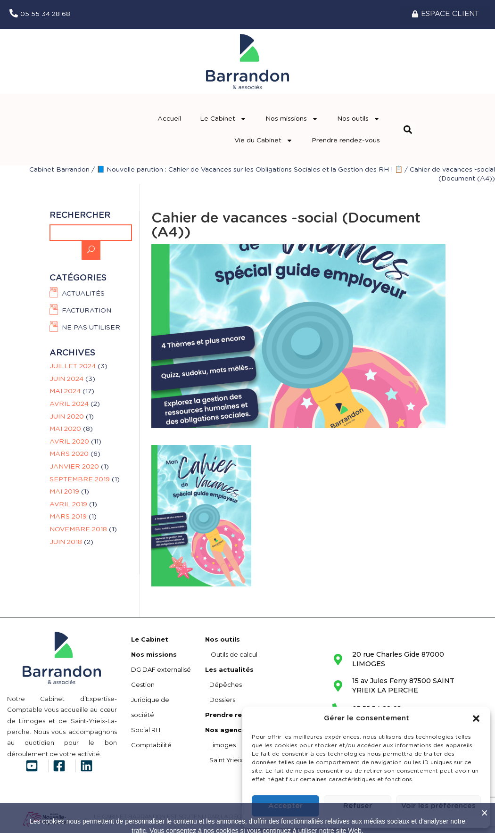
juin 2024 (66, 379)
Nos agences (227, 730)
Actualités (83, 293)
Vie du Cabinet (263, 140)
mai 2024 (65, 391)
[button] (476, 718)
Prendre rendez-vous (346, 140)
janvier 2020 (74, 466)
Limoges (220, 745)
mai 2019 (64, 491)
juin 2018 (66, 542)
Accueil (169, 118)
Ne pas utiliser (91, 327)
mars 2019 (68, 516)
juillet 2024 (73, 366)
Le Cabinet (223, 119)
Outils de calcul (231, 654)
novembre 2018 (78, 529)
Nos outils (358, 119)
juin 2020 (67, 416)
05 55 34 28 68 (45, 14)
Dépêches (223, 684)
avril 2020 (69, 441)
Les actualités (229, 669)
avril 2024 (69, 404)
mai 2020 (65, 429)
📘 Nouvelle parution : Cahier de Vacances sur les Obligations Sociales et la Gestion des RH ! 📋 (250, 169)
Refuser (357, 805)
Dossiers (220, 699)
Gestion (143, 684)
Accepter (285, 805)
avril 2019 (68, 504)
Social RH (145, 730)
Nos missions (291, 119)
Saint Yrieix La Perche (240, 760)
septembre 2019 (80, 479)
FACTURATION (86, 310)
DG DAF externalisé (161, 669)
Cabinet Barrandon (59, 169)
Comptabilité (151, 745)
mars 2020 (69, 454)
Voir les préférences (438, 805)
